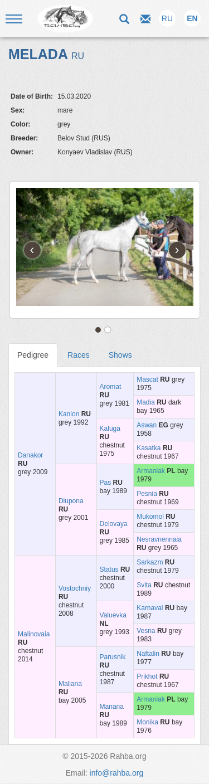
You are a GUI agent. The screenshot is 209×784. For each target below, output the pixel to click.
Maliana (70, 684)
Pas (105, 482)
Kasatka (149, 448)
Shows (120, 354)
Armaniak (151, 471)
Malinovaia (34, 634)
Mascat (147, 379)
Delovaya (114, 524)
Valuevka (113, 615)
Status (109, 569)
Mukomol (150, 516)
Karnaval (150, 608)
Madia (146, 402)
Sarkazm (150, 562)
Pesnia (147, 494)
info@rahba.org (117, 772)
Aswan (147, 425)
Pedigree (32, 354)
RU (167, 18)
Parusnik (113, 657)
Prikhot (147, 676)
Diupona (71, 501)
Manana (112, 706)
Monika (147, 722)
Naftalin (148, 654)
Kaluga (110, 428)
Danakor (30, 455)
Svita (144, 585)
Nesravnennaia (159, 539)
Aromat (110, 387)
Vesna (146, 631)
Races (78, 354)
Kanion (69, 414)
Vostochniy (75, 588)
